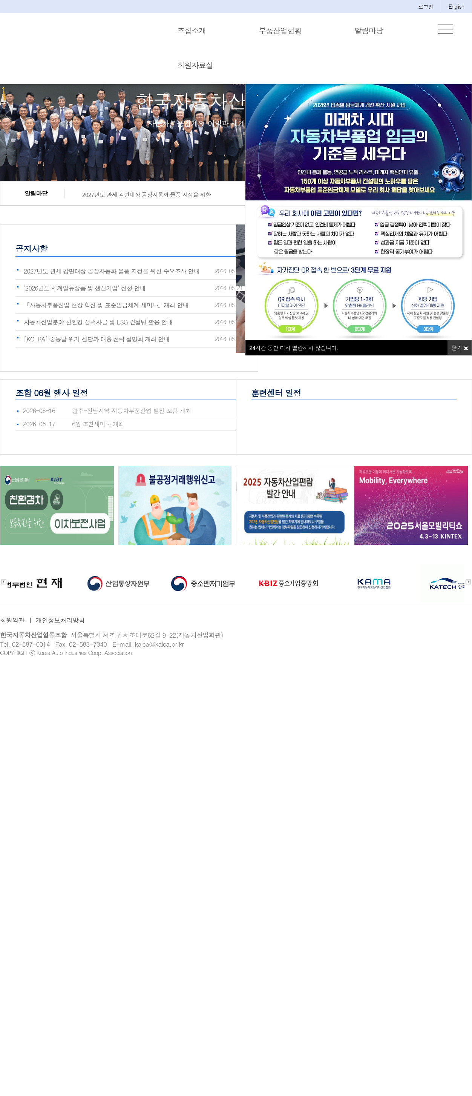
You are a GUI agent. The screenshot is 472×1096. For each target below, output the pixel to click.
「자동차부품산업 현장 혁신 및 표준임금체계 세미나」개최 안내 (106, 305)
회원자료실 (195, 65)
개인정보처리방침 (60, 620)
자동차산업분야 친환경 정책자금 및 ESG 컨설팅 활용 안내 (98, 322)
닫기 (459, 348)
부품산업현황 (280, 30)
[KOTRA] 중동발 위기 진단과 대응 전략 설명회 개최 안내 (97, 339)
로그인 (425, 6)
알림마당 (368, 30)
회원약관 (12, 620)
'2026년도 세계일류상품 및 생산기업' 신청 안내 (85, 288)
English (456, 6)
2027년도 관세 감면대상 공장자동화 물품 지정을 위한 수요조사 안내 (143, 195)
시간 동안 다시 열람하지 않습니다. (293, 348)
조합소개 (191, 30)
